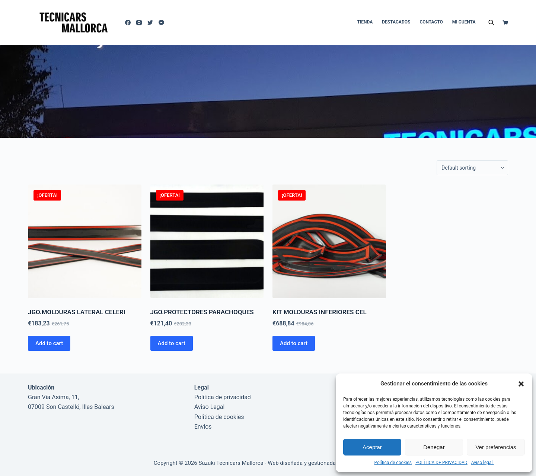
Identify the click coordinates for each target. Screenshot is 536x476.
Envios (203, 426)
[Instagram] (139, 22)
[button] (521, 384)
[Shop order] (472, 167)
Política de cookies (393, 462)
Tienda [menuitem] (365, 22)
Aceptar (372, 447)
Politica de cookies (219, 416)
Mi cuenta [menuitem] (464, 22)
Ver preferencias (495, 447)
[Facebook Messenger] (161, 22)
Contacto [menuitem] (431, 22)
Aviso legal (482, 462)
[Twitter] (150, 22)
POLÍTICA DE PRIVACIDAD (441, 462)
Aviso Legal (209, 406)
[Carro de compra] (505, 22)
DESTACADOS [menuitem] (396, 22)
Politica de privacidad (222, 397)
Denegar (434, 447)
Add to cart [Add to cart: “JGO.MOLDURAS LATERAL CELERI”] (49, 343)
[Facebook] (128, 22)
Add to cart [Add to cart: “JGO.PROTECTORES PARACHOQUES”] (171, 343)
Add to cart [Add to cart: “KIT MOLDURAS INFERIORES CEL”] (293, 343)
